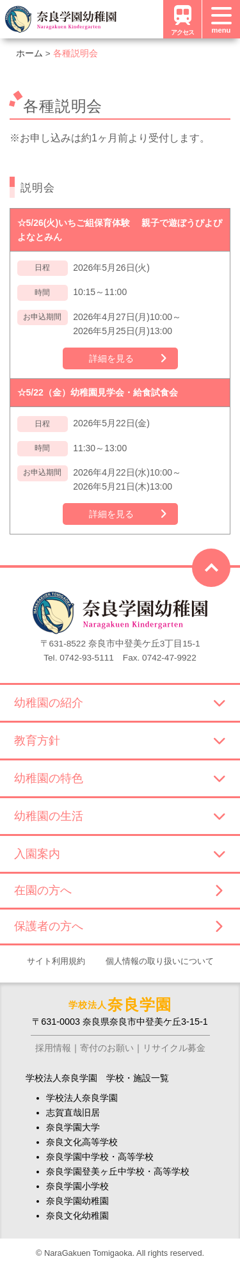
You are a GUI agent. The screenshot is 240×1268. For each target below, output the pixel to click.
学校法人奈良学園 (82, 1098)
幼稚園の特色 (119, 778)
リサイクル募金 (174, 1048)
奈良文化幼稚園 (77, 1215)
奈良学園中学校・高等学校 (100, 1157)
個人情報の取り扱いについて (160, 961)
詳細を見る (111, 358)
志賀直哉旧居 (73, 1112)
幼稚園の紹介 (119, 702)
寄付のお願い (107, 1048)
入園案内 (119, 853)
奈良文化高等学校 (82, 1142)
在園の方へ (118, 890)
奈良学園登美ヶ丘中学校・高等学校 (117, 1171)
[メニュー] (221, 19)
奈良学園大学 (73, 1127)
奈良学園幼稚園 (77, 1201)
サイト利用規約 (56, 961)
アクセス (182, 18)
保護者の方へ (118, 926)
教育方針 (119, 740)
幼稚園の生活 (119, 816)
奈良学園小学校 (77, 1186)
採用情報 (53, 1048)
